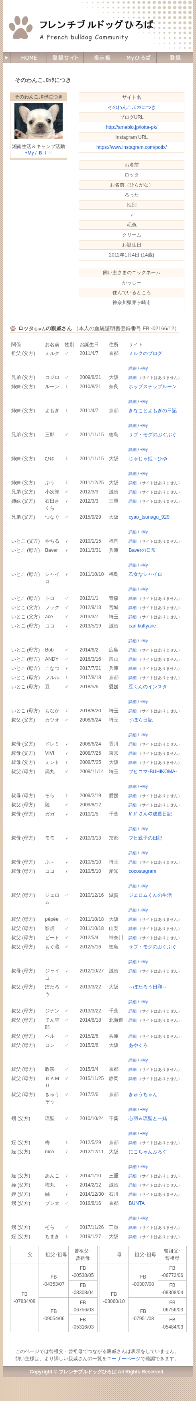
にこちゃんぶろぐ (148, 1151)
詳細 (133, 368)
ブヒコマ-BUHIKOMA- (153, 771)
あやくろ (138, 1045)
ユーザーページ (124, 1358)
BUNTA (136, 1203)
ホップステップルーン (153, 386)
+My (29, 153)
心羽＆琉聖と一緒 (148, 1118)
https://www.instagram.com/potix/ (131, 147)
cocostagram (142, 871)
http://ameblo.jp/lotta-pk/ (131, 127)
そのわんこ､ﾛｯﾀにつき (38, 97)
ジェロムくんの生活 (150, 895)
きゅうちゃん (143, 1094)
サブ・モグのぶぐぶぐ (153, 434)
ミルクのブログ (145, 353)
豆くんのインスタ (148, 686)
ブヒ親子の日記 (145, 838)
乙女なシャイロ (145, 574)
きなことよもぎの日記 (153, 410)
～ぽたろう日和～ (148, 987)
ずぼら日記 (141, 720)
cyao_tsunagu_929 (149, 517)
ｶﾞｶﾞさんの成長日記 (150, 814)
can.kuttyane (142, 626)
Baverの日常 (142, 550)
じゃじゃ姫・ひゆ (148, 458)
